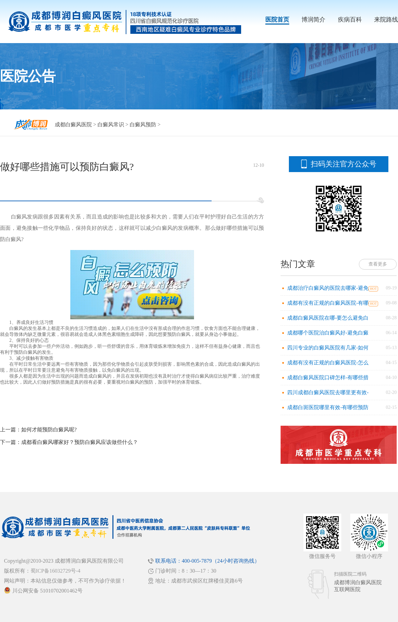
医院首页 (277, 19)
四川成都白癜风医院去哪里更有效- (327, 392)
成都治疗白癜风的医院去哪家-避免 (327, 288)
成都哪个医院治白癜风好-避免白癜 (327, 333)
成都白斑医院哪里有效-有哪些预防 (327, 407)
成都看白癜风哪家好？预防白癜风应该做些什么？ (79, 442)
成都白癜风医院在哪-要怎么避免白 (327, 318)
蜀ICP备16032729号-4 (55, 571)
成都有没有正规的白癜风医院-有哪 (327, 303)
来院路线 (386, 19)
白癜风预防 (143, 124)
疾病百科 (350, 19)
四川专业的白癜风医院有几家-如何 (327, 347)
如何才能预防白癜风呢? (49, 429)
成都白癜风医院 (73, 124)
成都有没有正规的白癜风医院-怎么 (327, 362)
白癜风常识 (111, 124)
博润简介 (313, 19)
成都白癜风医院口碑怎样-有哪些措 (327, 377)
